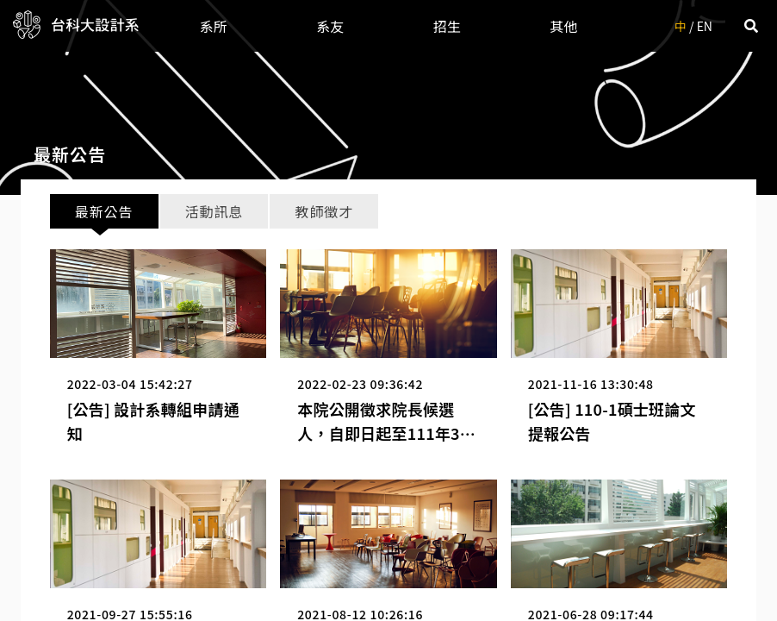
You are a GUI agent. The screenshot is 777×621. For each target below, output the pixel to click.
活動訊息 (214, 211)
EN (704, 25)
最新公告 (104, 211)
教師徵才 (324, 211)
